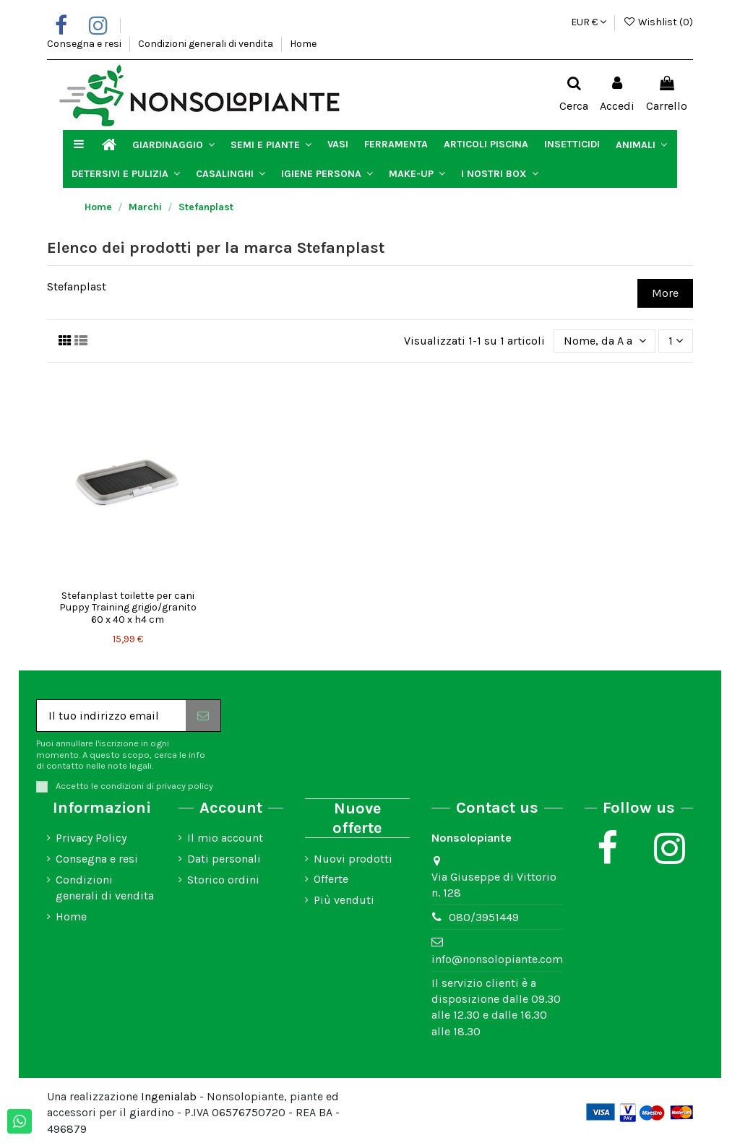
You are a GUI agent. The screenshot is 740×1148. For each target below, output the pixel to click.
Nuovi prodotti (353, 859)
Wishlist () (658, 22)
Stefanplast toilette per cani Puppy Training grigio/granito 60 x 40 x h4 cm (128, 608)
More (665, 293)
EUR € (588, 22)
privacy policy (184, 785)
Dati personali (224, 859)
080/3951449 (484, 917)
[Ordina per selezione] (605, 341)
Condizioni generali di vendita (206, 44)
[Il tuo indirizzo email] (111, 715)
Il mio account (225, 838)
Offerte (331, 879)
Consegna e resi (85, 44)
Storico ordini (223, 879)
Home (303, 44)
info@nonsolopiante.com (497, 959)
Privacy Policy (91, 838)
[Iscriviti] (203, 715)
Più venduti (344, 900)
